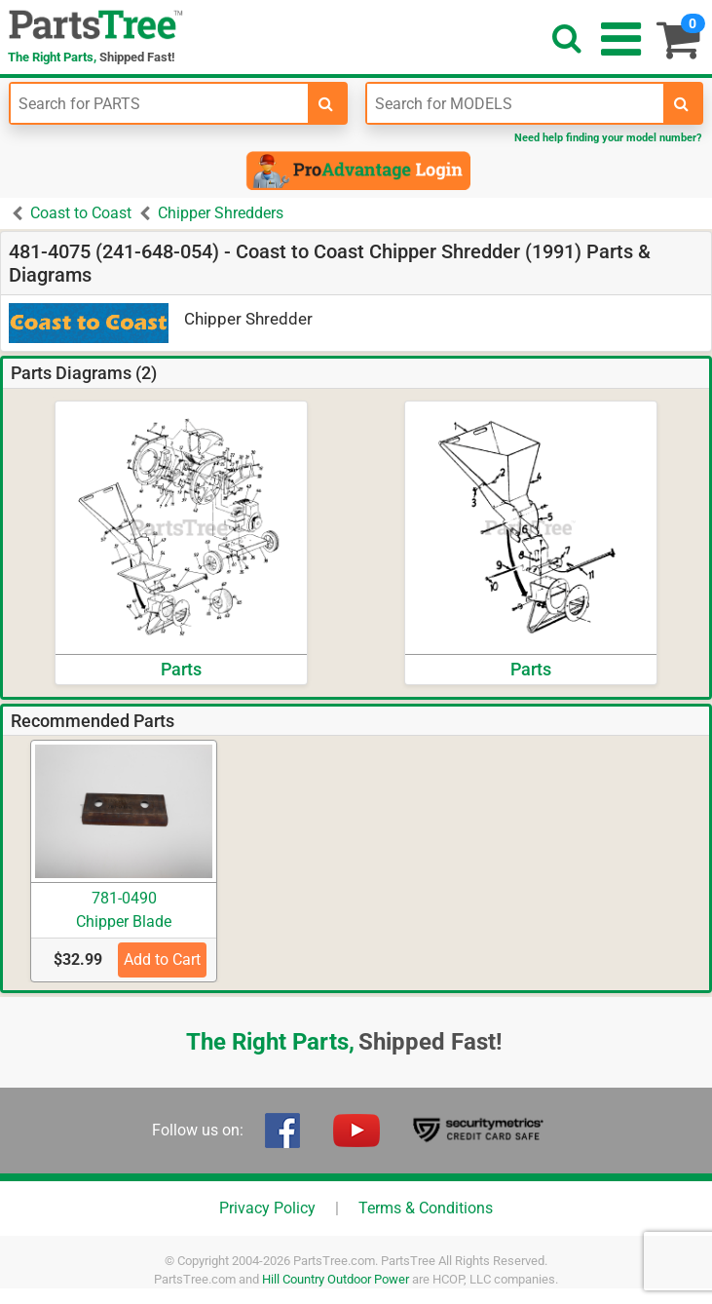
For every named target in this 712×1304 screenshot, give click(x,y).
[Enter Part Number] (159, 103)
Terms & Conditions (425, 1208)
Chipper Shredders (220, 213)
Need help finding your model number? (607, 138)
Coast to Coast (80, 213)
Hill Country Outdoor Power (335, 1279)
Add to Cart (162, 959)
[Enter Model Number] (515, 103)
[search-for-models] (681, 103)
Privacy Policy (267, 1208)
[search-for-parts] (326, 103)
